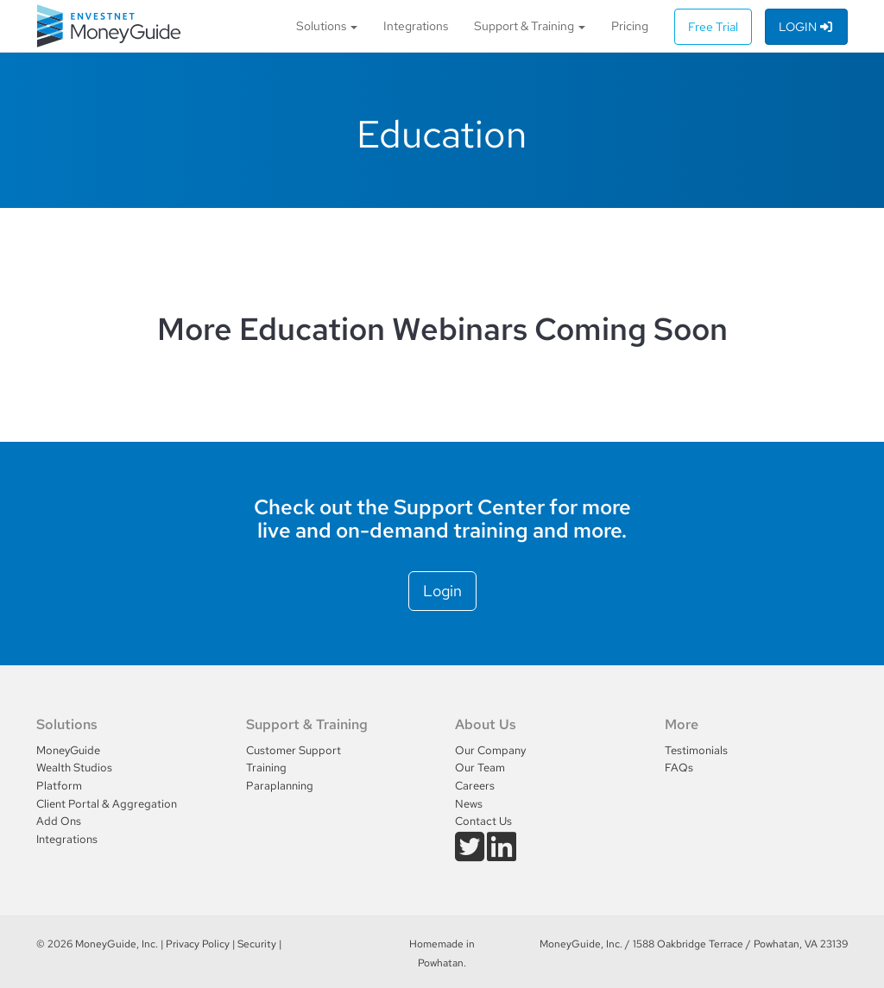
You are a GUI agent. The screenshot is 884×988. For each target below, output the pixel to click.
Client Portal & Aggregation (106, 803)
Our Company (490, 750)
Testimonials (696, 750)
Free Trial (713, 27)
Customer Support (293, 750)
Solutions (326, 25)
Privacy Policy (198, 944)
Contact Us (483, 821)
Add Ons (58, 821)
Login (807, 27)
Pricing (629, 25)
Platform (59, 785)
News (469, 803)
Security (256, 944)
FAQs (679, 767)
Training (266, 767)
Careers (475, 785)
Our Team (480, 767)
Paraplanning (279, 785)
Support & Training (529, 25)
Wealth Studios (74, 767)
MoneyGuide (68, 750)
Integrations (415, 25)
